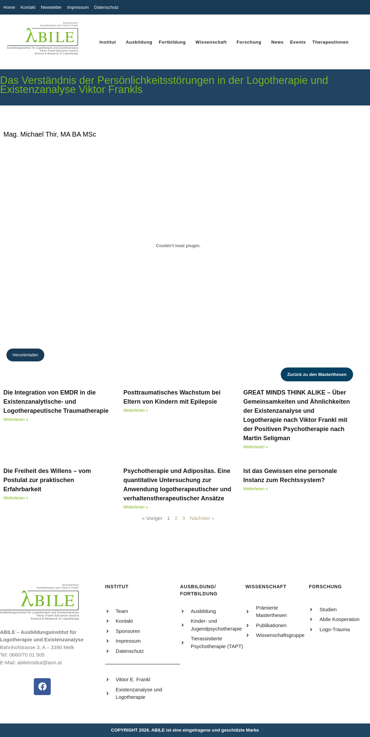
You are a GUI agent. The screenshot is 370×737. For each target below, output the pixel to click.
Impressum (78, 7)
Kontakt (28, 7)
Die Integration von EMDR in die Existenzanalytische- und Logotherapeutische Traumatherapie (56, 401)
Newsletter (51, 7)
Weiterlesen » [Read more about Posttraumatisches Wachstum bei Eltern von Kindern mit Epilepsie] (135, 410)
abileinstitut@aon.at (39, 662)
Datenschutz (106, 7)
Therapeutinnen (331, 42)
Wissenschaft (211, 42)
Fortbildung (172, 42)
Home (9, 7)
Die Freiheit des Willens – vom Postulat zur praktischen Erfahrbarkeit (47, 480)
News (277, 42)
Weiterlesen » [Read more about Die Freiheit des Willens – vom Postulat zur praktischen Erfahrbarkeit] (15, 498)
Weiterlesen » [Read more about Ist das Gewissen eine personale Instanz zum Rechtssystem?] (255, 488)
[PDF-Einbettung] (178, 245)
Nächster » (202, 518)
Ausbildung (139, 42)
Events (298, 42)
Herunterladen (25, 355)
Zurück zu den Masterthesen (317, 374)
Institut (107, 42)
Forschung (248, 42)
